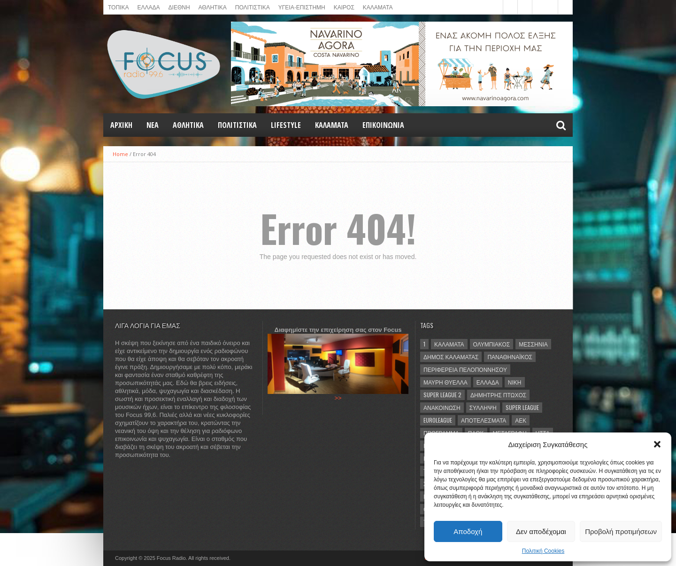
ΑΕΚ (520, 420)
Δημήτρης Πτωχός (498, 395)
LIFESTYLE (286, 125)
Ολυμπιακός (491, 344)
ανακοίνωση (442, 407)
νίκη (515, 382)
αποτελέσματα (483, 420)
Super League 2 (442, 395)
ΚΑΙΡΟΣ (344, 7)
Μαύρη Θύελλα (445, 382)
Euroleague (437, 420)
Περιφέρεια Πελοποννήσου (465, 369)
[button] (657, 444)
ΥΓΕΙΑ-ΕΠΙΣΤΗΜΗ (301, 7)
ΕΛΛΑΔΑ (148, 7)
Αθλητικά (188, 125)
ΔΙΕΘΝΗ (179, 7)
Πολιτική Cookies (543, 551)
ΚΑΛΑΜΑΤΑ (378, 7)
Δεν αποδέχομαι (541, 531)
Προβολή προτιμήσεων (621, 531)
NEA (152, 125)
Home (120, 153)
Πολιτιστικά (252, 7)
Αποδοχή (467, 531)
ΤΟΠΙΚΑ (118, 7)
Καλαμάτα (449, 344)
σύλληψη (483, 407)
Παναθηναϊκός (509, 357)
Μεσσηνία (533, 344)
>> (337, 397)
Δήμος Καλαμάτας (450, 357)
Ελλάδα (487, 382)
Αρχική (121, 125)
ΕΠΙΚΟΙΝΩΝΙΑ (383, 125)
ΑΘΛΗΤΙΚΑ (213, 7)
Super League (522, 407)
